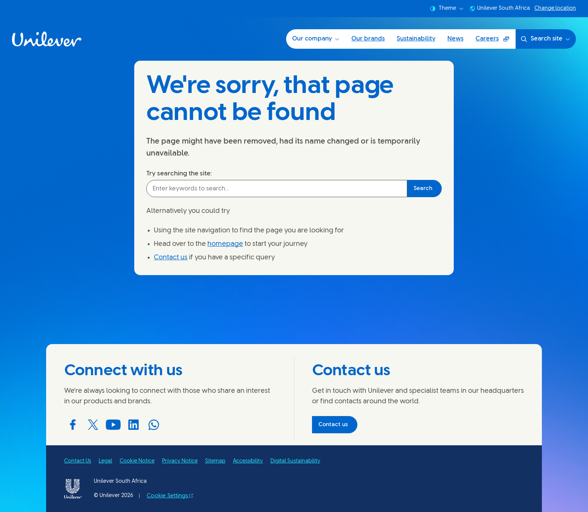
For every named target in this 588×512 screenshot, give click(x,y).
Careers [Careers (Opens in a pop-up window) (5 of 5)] (495, 41)
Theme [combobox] (447, 9)
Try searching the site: (179, 173)
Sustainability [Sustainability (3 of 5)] (416, 39)
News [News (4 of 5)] (455, 39)
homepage (225, 244)
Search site (545, 39)
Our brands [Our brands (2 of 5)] (368, 39)
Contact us (171, 257)
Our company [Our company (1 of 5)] (315, 39)
